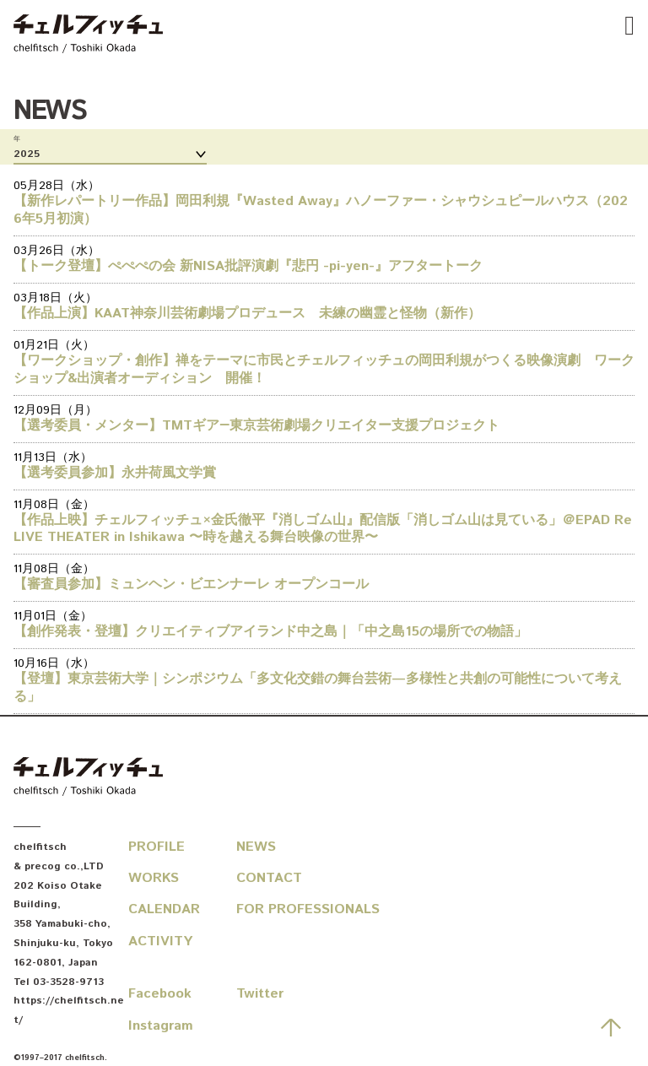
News (256, 847)
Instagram (160, 1026)
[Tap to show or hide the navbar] (629, 27)
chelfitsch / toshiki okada (88, 35)
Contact (269, 878)
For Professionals (290, 909)
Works (153, 878)
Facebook (160, 994)
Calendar (164, 909)
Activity (160, 941)
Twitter (260, 994)
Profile (156, 847)
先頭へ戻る (611, 1027)
